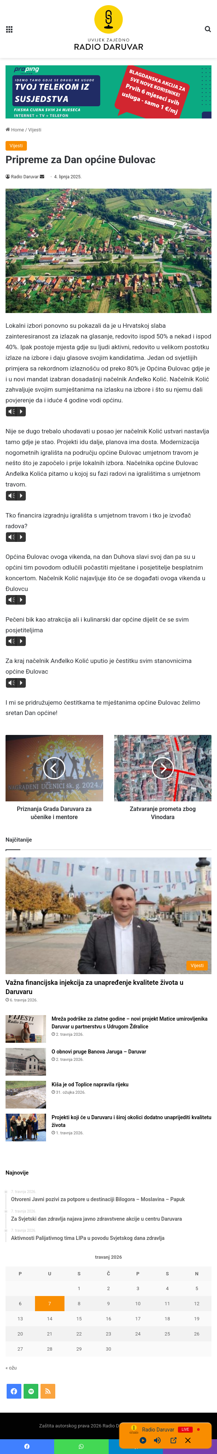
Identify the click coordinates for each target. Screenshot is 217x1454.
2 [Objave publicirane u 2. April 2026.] (108, 1288)
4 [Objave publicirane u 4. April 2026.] (167, 1288)
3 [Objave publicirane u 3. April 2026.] (138, 1288)
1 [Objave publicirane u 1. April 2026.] (79, 1288)
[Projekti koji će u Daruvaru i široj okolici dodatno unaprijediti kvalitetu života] (26, 1127)
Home (15, 130)
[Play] (143, 1440)
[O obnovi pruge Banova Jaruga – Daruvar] (26, 1062)
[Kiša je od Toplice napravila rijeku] (26, 1094)
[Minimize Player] (187, 1440)
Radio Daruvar (25, 176)
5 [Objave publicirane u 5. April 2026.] (196, 1288)
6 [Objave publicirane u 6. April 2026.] (20, 1303)
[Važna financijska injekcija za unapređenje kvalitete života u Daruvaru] (108, 915)
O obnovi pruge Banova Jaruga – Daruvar (99, 1052)
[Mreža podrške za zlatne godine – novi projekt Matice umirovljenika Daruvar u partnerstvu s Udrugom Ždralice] (26, 1029)
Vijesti (35, 130)
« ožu (11, 1368)
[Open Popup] (173, 1440)
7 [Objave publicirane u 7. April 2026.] (49, 1303)
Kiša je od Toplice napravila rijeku (90, 1084)
